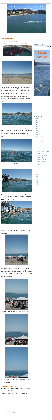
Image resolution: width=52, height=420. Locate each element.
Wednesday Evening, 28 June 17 (43, 151)
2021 (37, 128)
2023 (37, 124)
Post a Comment (4, 407)
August (38, 145)
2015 (37, 176)
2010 (37, 186)
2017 (37, 136)
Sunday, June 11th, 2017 (42, 159)
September (39, 143)
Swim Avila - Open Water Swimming (26, 7)
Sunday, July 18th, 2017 (41, 157)
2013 (37, 180)
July (38, 147)
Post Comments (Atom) (11, 412)
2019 (37, 132)
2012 (37, 182)
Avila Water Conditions (39, 39)
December (39, 138)
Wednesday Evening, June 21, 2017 (44, 155)
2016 (37, 174)
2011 (37, 184)
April (38, 165)
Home (16, 409)
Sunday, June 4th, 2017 (41, 161)
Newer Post (3, 409)
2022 (37, 126)
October (39, 142)
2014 (37, 178)
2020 (37, 130)
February (39, 169)
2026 (37, 118)
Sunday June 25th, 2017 (41, 153)
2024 (37, 122)
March (38, 167)
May (38, 163)
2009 (37, 188)
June (38, 149)
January (39, 171)
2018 (37, 134)
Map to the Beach (37, 38)
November (39, 140)
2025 (37, 120)
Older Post (30, 409)
